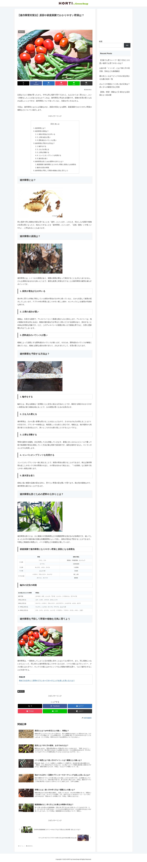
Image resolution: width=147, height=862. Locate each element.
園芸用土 (21, 691)
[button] (86, 83)
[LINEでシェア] (74, 83)
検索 (100, 41)
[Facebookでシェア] (36, 83)
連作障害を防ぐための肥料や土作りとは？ (49, 161)
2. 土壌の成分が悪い (44, 137)
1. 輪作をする (41, 146)
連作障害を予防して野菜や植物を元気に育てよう (51, 170)
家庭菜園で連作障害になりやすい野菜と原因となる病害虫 (56, 164)
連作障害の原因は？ (42, 131)
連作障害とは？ (40, 128)
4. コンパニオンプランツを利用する (49, 155)
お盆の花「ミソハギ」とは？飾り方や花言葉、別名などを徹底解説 (114, 69)
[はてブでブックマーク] (49, 83)
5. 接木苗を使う (42, 158)
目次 (52, 124)
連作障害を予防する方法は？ (45, 143)
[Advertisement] (54, 22)
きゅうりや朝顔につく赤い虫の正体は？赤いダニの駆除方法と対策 (114, 85)
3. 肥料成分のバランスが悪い (47, 140)
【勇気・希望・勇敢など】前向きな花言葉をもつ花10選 (114, 93)
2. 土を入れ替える (43, 149)
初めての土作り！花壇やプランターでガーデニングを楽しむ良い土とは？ (47, 680)
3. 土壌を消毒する (43, 152)
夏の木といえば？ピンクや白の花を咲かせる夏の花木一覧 (114, 77)
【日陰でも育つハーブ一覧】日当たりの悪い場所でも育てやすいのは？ (114, 61)
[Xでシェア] (23, 83)
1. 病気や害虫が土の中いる (46, 134)
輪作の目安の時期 (43, 167)
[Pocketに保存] (61, 83)
